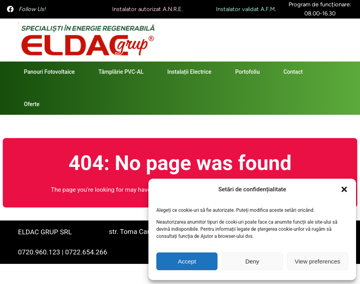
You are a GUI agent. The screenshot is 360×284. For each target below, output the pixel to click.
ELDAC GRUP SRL (45, 232)
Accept (187, 261)
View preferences (318, 261)
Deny (252, 261)
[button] (344, 189)
